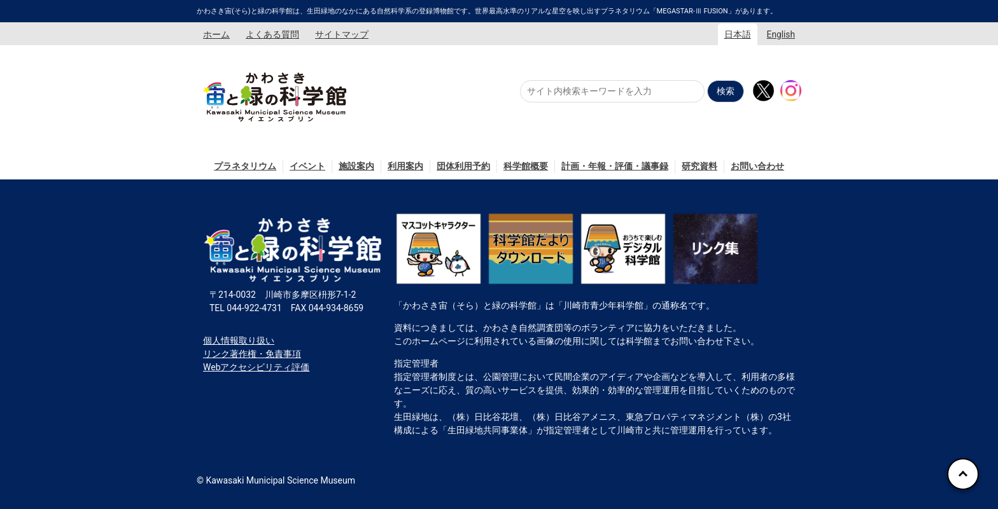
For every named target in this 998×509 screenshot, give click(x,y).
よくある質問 (272, 34)
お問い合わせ (757, 166)
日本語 (737, 34)
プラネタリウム (245, 166)
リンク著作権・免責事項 (252, 354)
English (781, 34)
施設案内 (356, 166)
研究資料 (699, 166)
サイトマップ (342, 34)
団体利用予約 (463, 166)
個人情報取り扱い (238, 340)
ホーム (216, 34)
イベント (307, 166)
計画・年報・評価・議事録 (614, 166)
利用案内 (405, 166)
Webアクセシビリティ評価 (256, 367)
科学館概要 (525, 166)
